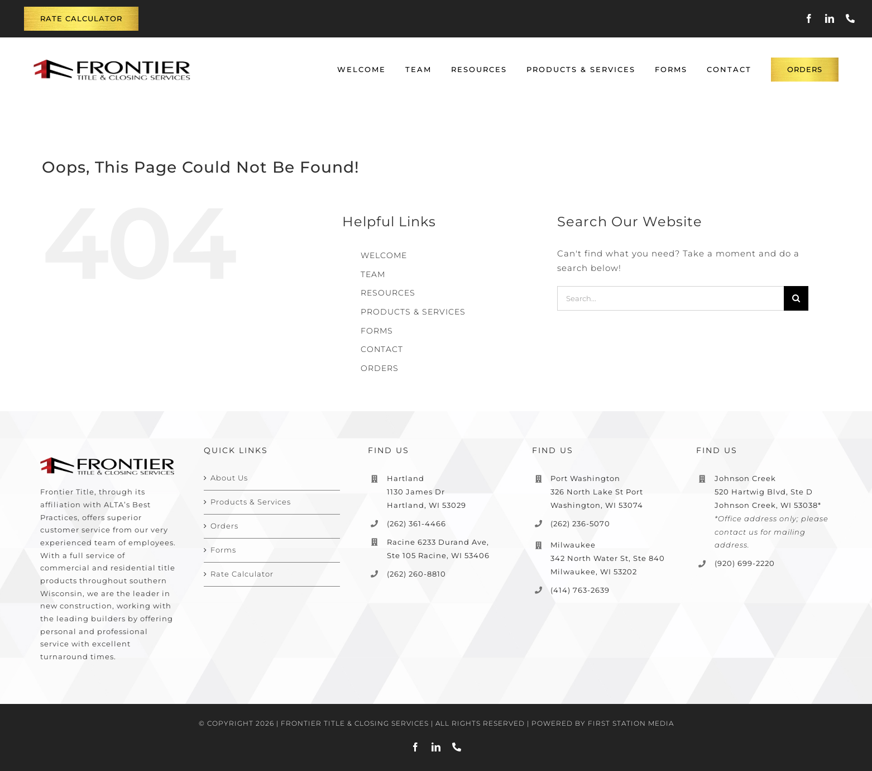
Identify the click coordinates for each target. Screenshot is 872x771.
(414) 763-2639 (580, 590)
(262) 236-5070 (580, 523)
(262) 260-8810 (416, 573)
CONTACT (382, 349)
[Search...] (670, 298)
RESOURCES (388, 293)
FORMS (377, 331)
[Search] (796, 298)
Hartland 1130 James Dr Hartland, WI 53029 (426, 492)
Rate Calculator (242, 573)
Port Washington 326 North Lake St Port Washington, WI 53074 (596, 492)
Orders (224, 525)
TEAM (373, 274)
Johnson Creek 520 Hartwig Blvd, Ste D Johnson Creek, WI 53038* (768, 492)
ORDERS (380, 368)
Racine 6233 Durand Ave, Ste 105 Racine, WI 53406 (438, 548)
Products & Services (250, 501)
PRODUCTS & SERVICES (413, 312)
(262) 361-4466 (416, 523)
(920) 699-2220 (745, 563)
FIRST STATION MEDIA (631, 723)
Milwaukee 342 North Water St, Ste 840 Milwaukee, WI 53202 (607, 558)
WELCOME (384, 255)
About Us (229, 477)
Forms (223, 549)
